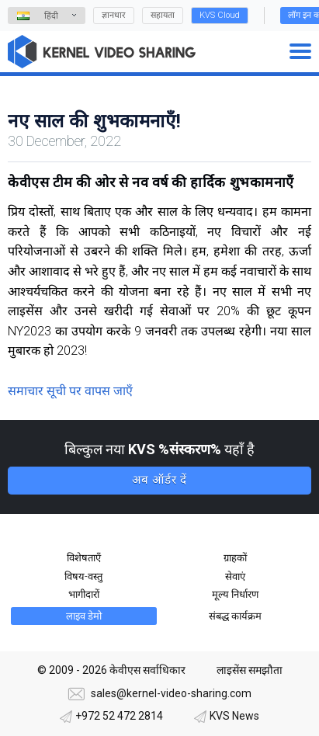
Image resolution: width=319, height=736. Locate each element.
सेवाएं (235, 576)
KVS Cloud (219, 15)
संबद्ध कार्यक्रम (235, 616)
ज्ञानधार (114, 15)
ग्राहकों (235, 558)
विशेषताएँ (84, 558)
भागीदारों (83, 594)
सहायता (163, 15)
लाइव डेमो (84, 616)
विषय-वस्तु (83, 576)
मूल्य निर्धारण (235, 594)
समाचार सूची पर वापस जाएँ (70, 391)
